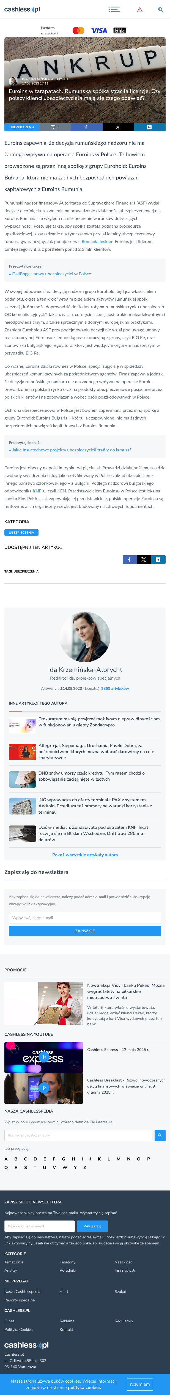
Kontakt (66, 1329)
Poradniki (68, 1270)
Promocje (15, 970)
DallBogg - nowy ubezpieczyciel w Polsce (50, 273)
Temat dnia (13, 1262)
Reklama (67, 1321)
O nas (9, 1321)
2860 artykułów (115, 688)
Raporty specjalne (19, 1300)
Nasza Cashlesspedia (22, 1291)
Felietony (67, 1262)
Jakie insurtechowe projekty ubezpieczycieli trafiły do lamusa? (70, 449)
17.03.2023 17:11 (35, 83)
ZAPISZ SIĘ (85, 930)
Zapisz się (92, 1226)
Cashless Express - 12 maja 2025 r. (118, 1049)
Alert (64, 1291)
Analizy (10, 1270)
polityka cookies (84, 1388)
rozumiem (140, 1384)
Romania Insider (97, 241)
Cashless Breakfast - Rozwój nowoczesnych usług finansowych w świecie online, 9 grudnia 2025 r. (126, 1086)
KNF (37, 490)
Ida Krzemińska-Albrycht (45, 79)
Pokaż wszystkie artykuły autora (85, 855)
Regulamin (124, 1321)
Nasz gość (123, 1262)
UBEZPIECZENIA (22, 127)
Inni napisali (125, 1270)
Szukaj (120, 1291)
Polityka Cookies (18, 1329)
